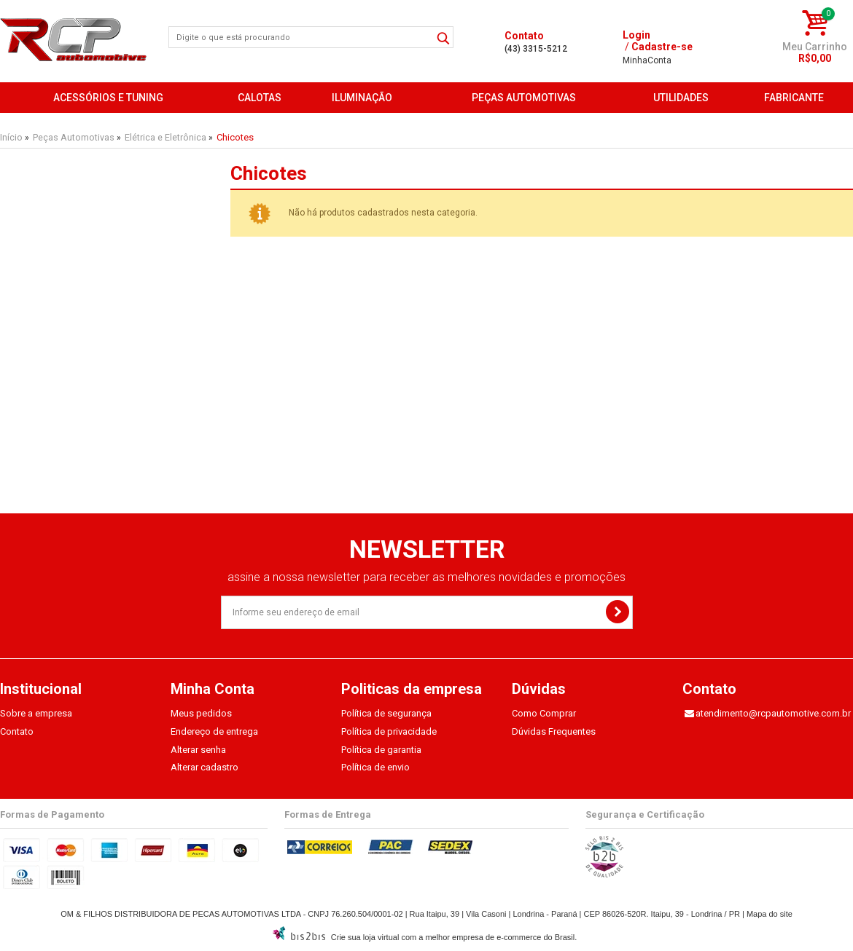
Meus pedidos (201, 713)
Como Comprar (544, 713)
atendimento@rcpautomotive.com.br (773, 713)
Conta (647, 60)
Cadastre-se (662, 46)
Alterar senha (198, 749)
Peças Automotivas (524, 97)
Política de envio (375, 767)
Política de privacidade (389, 731)
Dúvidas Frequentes (554, 731)
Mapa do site (769, 913)
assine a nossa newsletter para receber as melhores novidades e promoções (426, 577)
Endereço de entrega (214, 731)
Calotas (259, 97)
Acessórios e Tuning (108, 97)
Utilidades (681, 97)
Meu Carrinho (814, 46)
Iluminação (362, 97)
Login (636, 35)
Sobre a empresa (36, 713)
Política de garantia (381, 749)
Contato (17, 731)
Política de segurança (386, 713)
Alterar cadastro (204, 767)
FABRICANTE (794, 97)
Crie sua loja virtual (365, 937)
